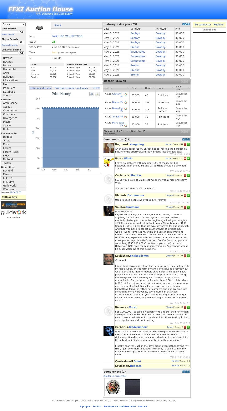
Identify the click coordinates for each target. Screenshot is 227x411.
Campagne (10, 110)
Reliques (8, 76)
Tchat (6, 140)
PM (121, 97)
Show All (121, 81)
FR (20, 192)
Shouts (7, 95)
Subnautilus (138, 51)
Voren (133, 307)
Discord (7, 174)
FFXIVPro (8, 181)
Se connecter (203, 24)
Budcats (135, 365)
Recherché (9, 69)
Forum (7, 148)
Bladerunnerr (138, 327)
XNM (6, 73)
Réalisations (10, 80)
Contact (142, 406)
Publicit (97, 406)
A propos (85, 406)
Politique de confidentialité (120, 406)
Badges (7, 136)
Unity (6, 129)
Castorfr (116, 94)
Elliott (128, 158)
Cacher (96, 88)
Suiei (137, 361)
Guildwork (9, 185)
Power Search (8, 34)
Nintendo (9, 159)
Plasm (7, 121)
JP (11, 192)
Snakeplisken (139, 255)
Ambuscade (10, 103)
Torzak (116, 116)
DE (17, 192)
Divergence (10, 118)
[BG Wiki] (66, 36)
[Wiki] (55, 36)
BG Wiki (8, 170)
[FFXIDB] (77, 36)
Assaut (7, 106)
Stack (57, 25)
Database (9, 91)
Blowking (117, 108)
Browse (7, 58)
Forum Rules (11, 151)
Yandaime (133, 207)
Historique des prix (40, 88)
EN (13, 192)
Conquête (9, 114)
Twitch (7, 163)
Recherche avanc (10, 45)
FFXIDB (7, 178)
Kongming (137, 144)
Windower (9, 189)
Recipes (8, 61)
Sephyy (135, 33)
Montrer (175, 361)
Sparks (7, 125)
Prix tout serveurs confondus (71, 88)
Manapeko (118, 122)
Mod (5, 84)
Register (219, 24)
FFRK (6, 155)
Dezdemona (135, 195)
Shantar (135, 175)
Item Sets (9, 88)
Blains (115, 102)
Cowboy (161, 33)
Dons (6, 144)
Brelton (135, 47)
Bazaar (7, 65)
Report (169, 144)
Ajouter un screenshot (115, 376)
